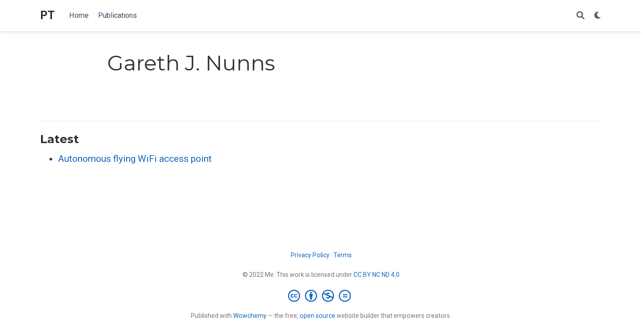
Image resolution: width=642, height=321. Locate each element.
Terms (342, 255)
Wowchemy (250, 315)
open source (317, 315)
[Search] (580, 16)
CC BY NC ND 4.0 (376, 274)
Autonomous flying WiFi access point (135, 158)
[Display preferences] (598, 16)
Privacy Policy (310, 255)
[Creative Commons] (321, 295)
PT (47, 15)
